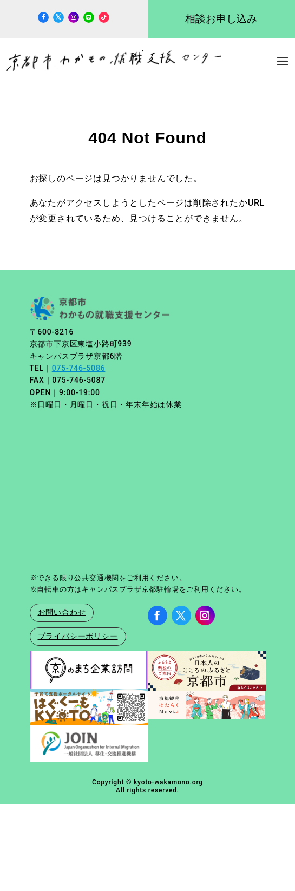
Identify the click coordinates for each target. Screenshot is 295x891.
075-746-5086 (79, 368)
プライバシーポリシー (78, 636)
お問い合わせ (62, 612)
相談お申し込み (221, 18)
